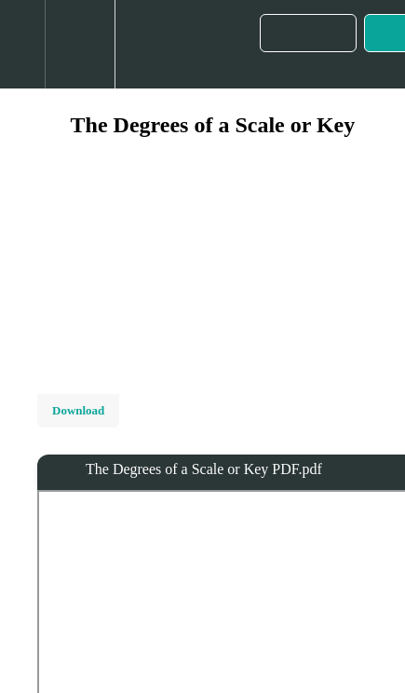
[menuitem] (80, 44)
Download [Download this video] (78, 410)
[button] (22, 44)
